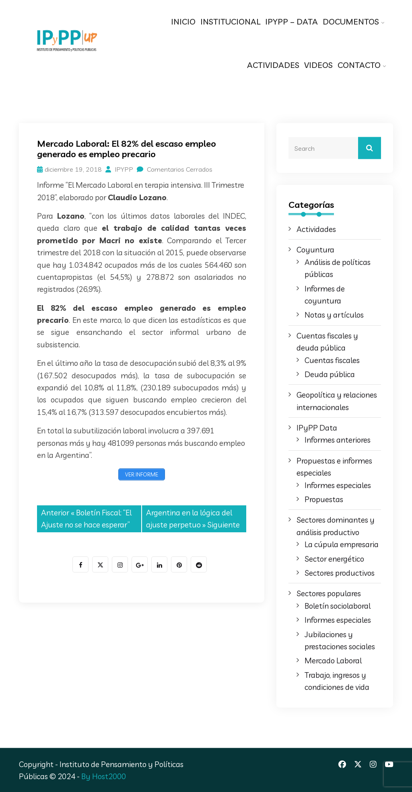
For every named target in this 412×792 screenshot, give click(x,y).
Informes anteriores (338, 440)
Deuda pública (330, 374)
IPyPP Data (317, 428)
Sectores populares (329, 593)
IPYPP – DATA (291, 21)
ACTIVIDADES (273, 65)
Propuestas (324, 499)
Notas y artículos (334, 315)
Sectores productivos (340, 573)
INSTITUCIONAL (230, 21)
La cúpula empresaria (342, 544)
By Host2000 (103, 776)
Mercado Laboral (333, 660)
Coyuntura (315, 249)
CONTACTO (359, 65)
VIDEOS (318, 65)
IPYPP (119, 169)
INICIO (183, 21)
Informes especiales (338, 485)
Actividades (316, 229)
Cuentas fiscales (332, 360)
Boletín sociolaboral (338, 606)
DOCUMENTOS (351, 21)
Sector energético (334, 559)
